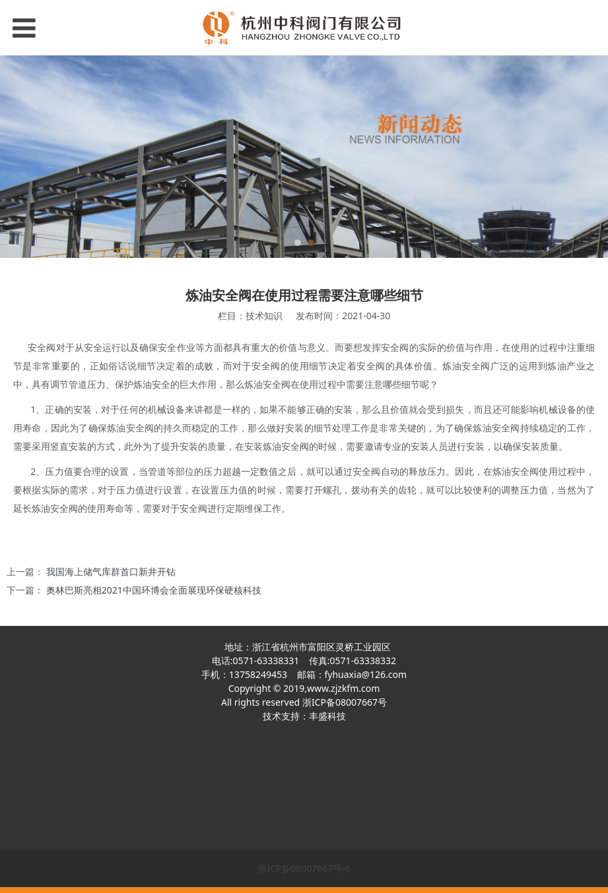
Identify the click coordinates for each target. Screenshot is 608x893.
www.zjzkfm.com (343, 688)
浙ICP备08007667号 (344, 702)
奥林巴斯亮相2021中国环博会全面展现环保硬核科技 (153, 590)
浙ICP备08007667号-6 (304, 868)
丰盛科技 (327, 716)
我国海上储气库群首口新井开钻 (111, 571)
